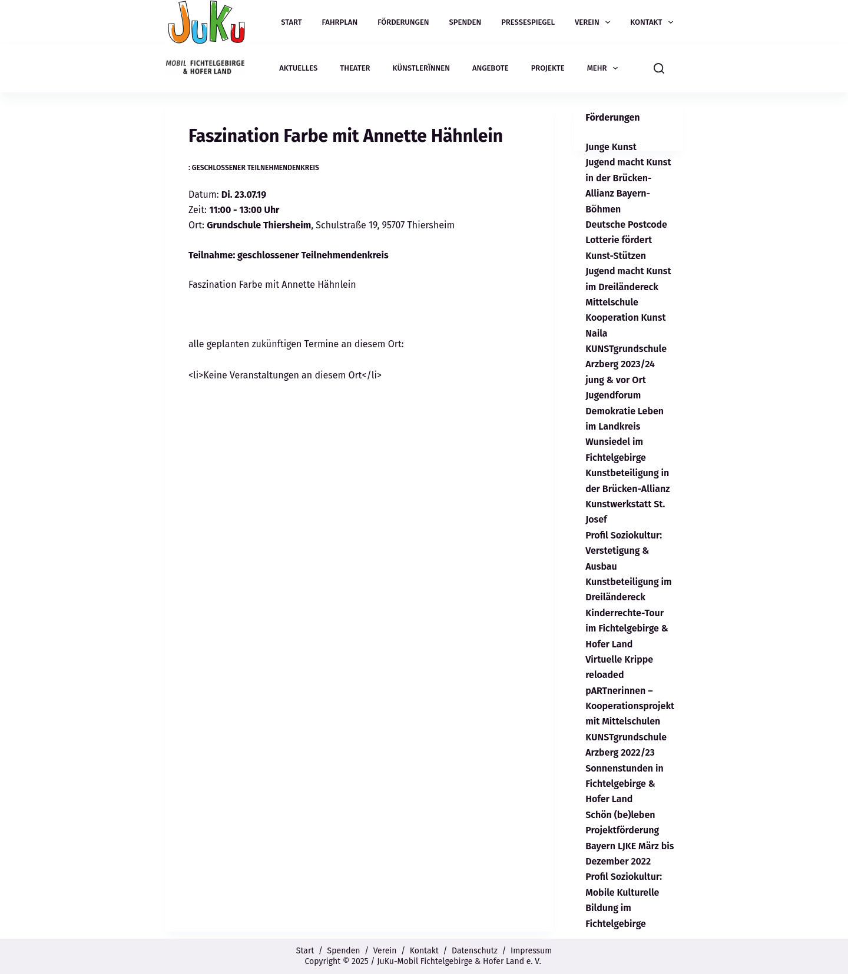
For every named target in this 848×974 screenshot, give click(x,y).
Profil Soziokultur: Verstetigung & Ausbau (623, 551)
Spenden (465, 22)
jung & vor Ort (615, 379)
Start (291, 22)
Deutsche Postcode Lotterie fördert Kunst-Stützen (626, 240)
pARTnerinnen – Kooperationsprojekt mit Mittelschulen (629, 706)
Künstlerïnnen (421, 68)
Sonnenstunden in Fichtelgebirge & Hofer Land (624, 784)
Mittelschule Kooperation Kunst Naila (625, 318)
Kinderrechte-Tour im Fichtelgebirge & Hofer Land (626, 628)
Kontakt (654, 22)
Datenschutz (475, 951)
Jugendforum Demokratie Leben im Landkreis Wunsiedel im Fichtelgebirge (624, 426)
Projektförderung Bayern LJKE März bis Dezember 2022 (629, 846)
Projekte (548, 68)
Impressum (531, 951)
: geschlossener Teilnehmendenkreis (253, 168)
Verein (595, 22)
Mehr (604, 68)
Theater (355, 68)
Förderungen (403, 22)
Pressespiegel (528, 22)
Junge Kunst (611, 146)
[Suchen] (659, 68)
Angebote (490, 68)
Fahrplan (340, 22)
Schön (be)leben (620, 814)
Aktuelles (298, 68)
